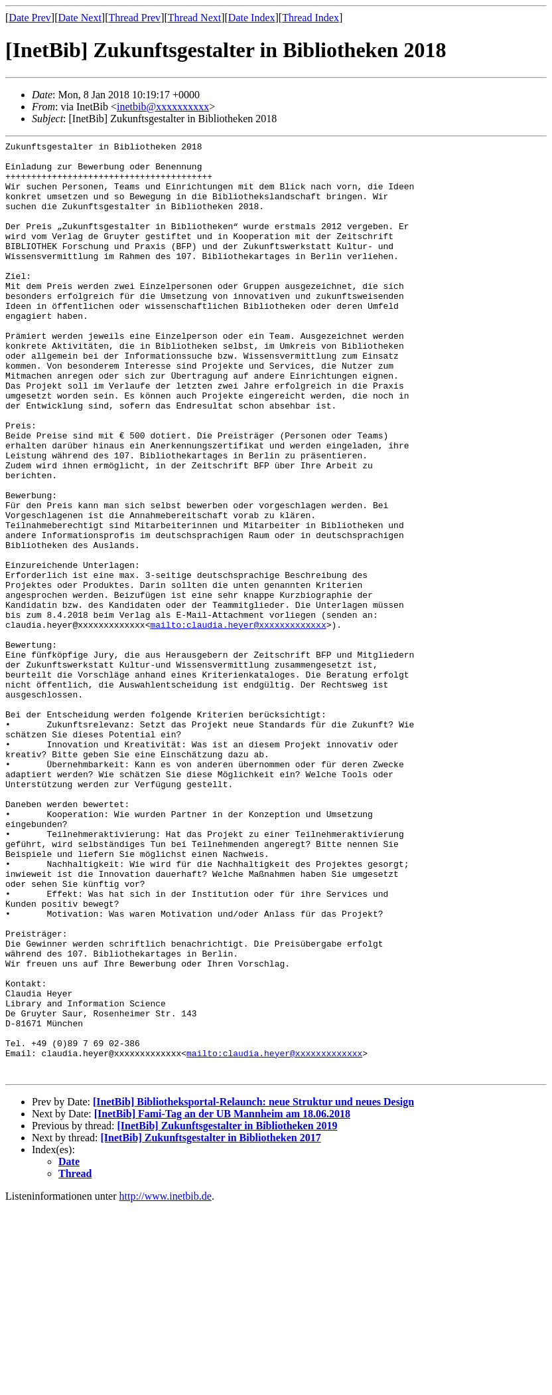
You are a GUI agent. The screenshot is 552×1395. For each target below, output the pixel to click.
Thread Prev (134, 17)
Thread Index (310, 17)
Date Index (251, 17)
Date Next (80, 17)
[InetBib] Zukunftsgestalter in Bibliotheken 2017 (211, 1325)
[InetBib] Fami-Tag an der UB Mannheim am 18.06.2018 (222, 1301)
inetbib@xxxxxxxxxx (163, 106)
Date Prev (30, 17)
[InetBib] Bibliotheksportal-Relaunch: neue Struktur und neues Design (253, 1289)
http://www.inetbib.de (165, 1383)
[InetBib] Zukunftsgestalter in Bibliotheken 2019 (227, 1313)
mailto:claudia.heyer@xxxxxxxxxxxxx (238, 722)
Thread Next (194, 17)
